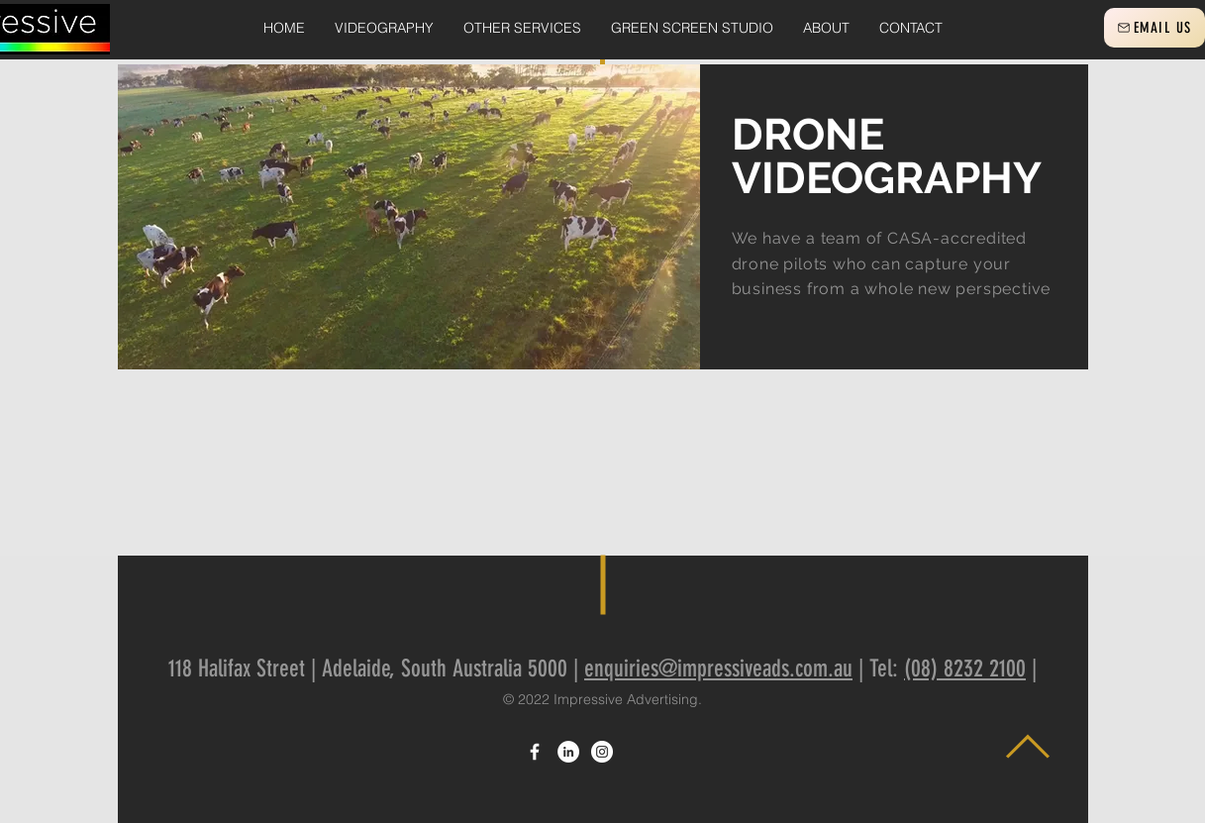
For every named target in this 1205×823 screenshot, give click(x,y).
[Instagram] (602, 752)
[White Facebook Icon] (535, 752)
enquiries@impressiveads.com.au (718, 668)
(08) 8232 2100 (965, 668)
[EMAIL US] (1154, 28)
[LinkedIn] (568, 752)
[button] (384, 28)
